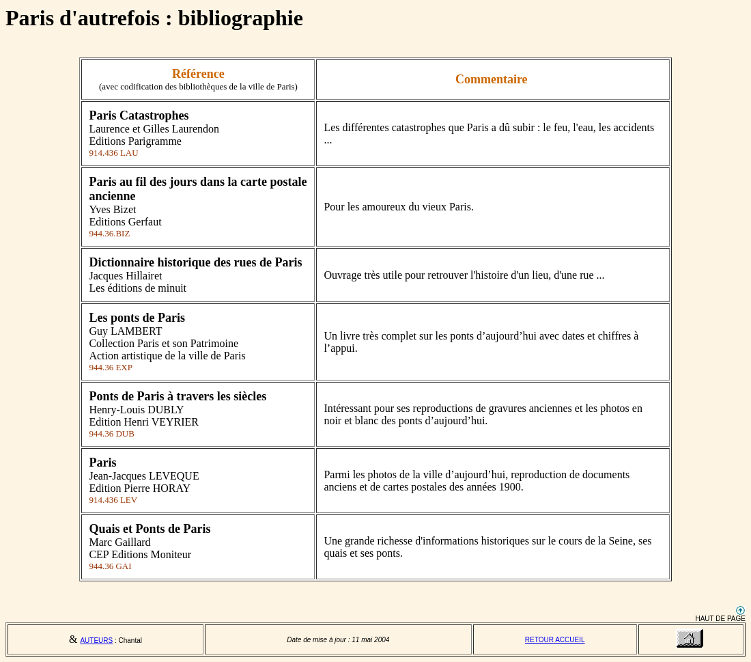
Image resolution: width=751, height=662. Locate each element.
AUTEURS (96, 640)
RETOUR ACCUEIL (555, 640)
